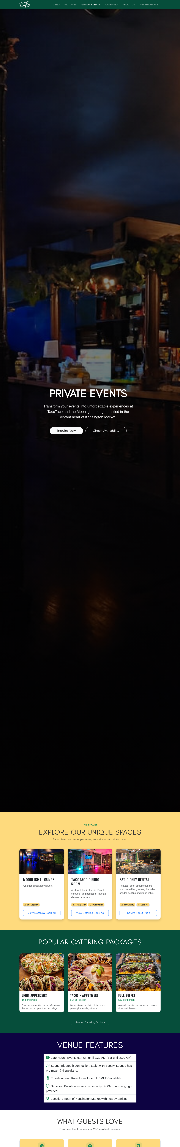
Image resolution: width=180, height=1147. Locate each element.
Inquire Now (66, 431)
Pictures (71, 4)
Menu (56, 4)
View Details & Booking (42, 913)
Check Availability (106, 431)
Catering (111, 4)
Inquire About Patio (138, 913)
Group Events (91, 4)
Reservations (149, 4)
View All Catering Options (90, 1022)
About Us (129, 4)
